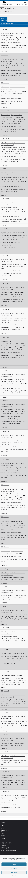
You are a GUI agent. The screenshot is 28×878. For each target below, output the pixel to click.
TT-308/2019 (5, 547)
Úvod (2, 825)
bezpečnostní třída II (6, 175)
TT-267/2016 (5, 671)
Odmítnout (14, 868)
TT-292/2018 (5, 771)
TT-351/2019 (5, 517)
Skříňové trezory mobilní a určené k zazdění (13, 33)
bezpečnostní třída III (7, 145)
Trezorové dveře (5, 115)
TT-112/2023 (4, 228)
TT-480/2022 (5, 309)
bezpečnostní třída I (6, 89)
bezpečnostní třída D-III (19, 795)
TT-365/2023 (5, 198)
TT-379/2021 (5, 400)
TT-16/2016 (4, 734)
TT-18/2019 (4, 569)
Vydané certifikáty (5, 830)
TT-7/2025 (4, 168)
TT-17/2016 (4, 752)
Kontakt (3, 835)
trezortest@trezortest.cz (11, 850)
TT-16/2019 (4, 586)
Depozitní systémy (6, 232)
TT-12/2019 (4, 606)
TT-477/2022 (5, 255)
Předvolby (14, 872)
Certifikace (3, 828)
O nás (2, 833)
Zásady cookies (13, 876)
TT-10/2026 (4, 55)
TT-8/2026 (4, 29)
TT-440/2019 (5, 431)
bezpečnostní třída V (7, 61)
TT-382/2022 (5, 337)
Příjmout (14, 864)
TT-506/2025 (5, 139)
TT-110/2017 (4, 649)
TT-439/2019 (5, 459)
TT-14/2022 (4, 370)
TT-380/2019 (5, 485)
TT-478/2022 (5, 283)
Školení (3, 832)
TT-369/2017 (5, 627)
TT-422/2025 (5, 111)
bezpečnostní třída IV (7, 35)
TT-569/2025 (5, 83)
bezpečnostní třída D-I (19, 232)
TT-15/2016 (4, 712)
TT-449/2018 (5, 791)
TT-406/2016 (5, 691)
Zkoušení (3, 827)
